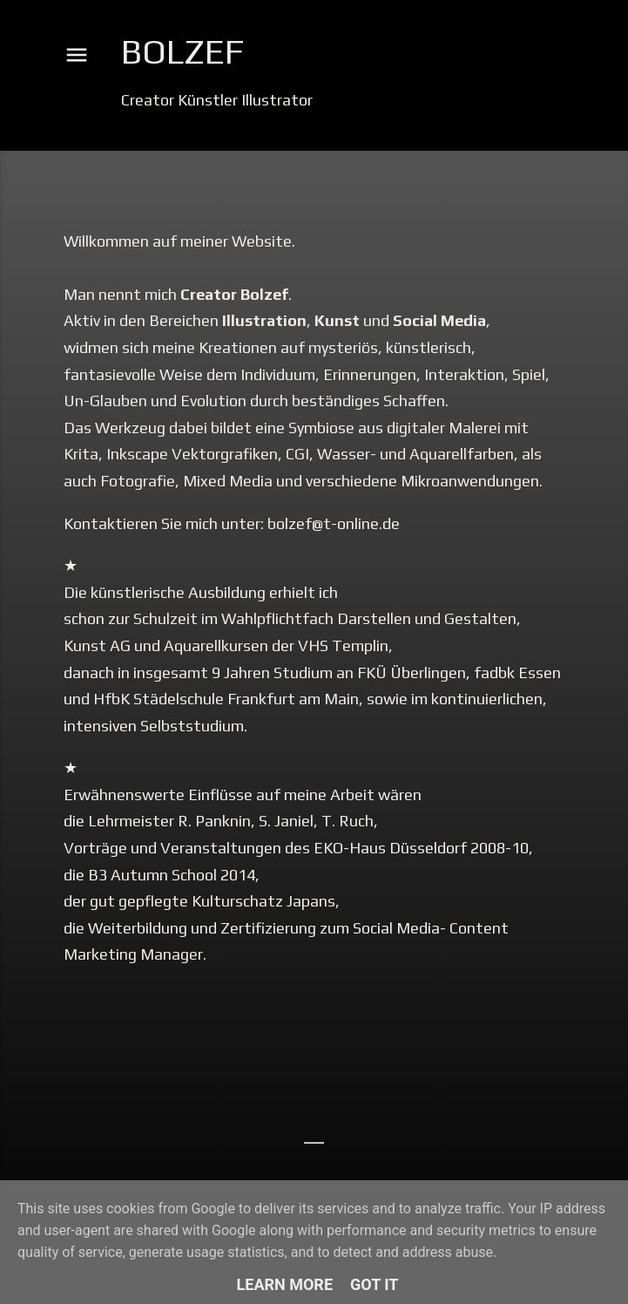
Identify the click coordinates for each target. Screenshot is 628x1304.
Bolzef (182, 51)
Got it (374, 1284)
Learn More (285, 1284)
